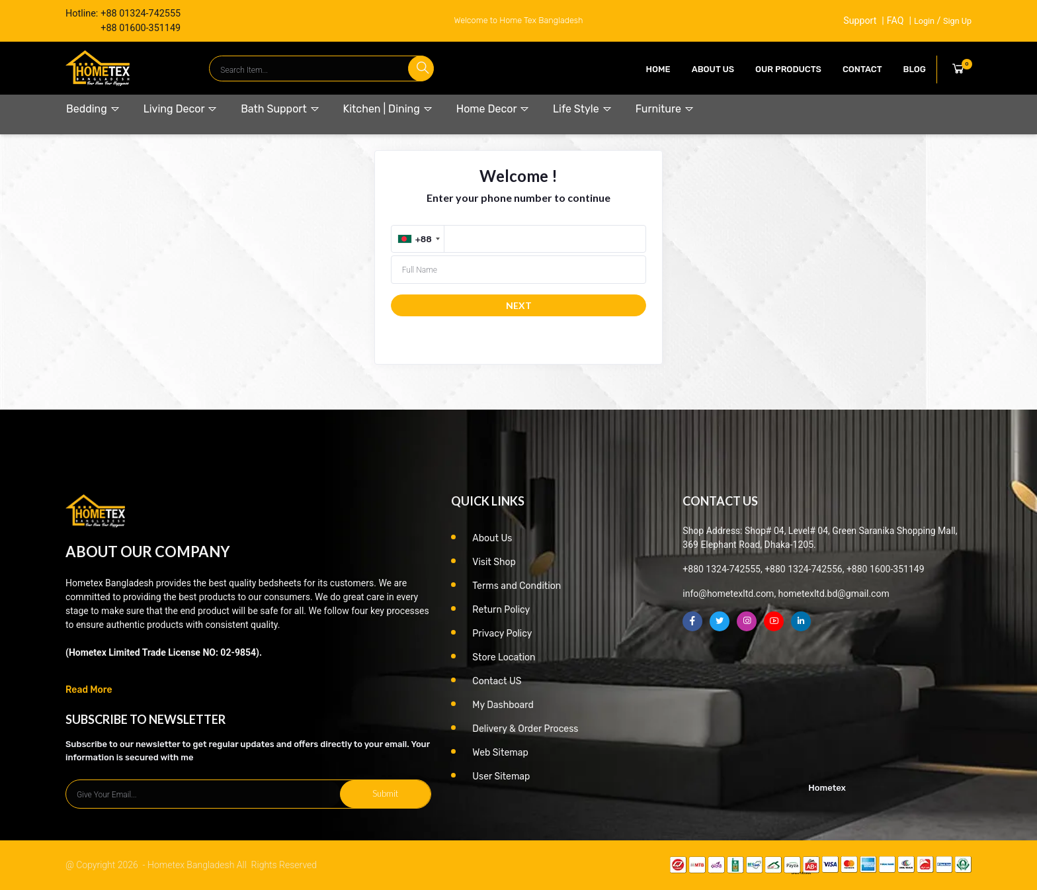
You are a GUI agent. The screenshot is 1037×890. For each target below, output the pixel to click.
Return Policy (501, 609)
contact (862, 69)
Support (859, 20)
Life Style (582, 109)
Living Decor (181, 109)
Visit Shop (494, 562)
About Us (713, 69)
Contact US (496, 681)
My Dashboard (503, 705)
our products (788, 69)
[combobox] (418, 239)
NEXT (519, 305)
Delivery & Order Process (525, 728)
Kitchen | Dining (388, 109)
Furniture (665, 109)
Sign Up (957, 21)
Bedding (93, 109)
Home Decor (493, 109)
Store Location (503, 657)
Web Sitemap (500, 752)
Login (924, 21)
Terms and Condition (516, 586)
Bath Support (280, 109)
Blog (914, 69)
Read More (88, 689)
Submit (385, 793)
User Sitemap (501, 776)
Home (658, 69)
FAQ (894, 20)
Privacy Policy (502, 633)
